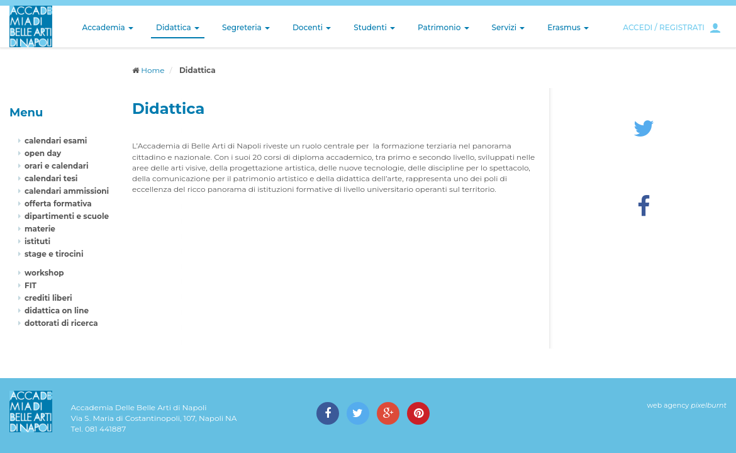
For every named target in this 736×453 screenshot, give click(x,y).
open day (43, 153)
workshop (44, 272)
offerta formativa (58, 203)
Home (152, 70)
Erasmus (568, 27)
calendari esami (56, 140)
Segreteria (246, 27)
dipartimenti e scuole (67, 216)
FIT (30, 285)
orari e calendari (57, 166)
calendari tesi (51, 178)
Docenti (312, 27)
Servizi (508, 27)
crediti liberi (48, 298)
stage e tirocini (54, 254)
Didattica (177, 27)
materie (40, 228)
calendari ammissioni (67, 191)
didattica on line (57, 310)
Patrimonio (443, 27)
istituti (37, 241)
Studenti (374, 27)
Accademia (107, 27)
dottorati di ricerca (61, 323)
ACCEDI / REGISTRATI (664, 27)
